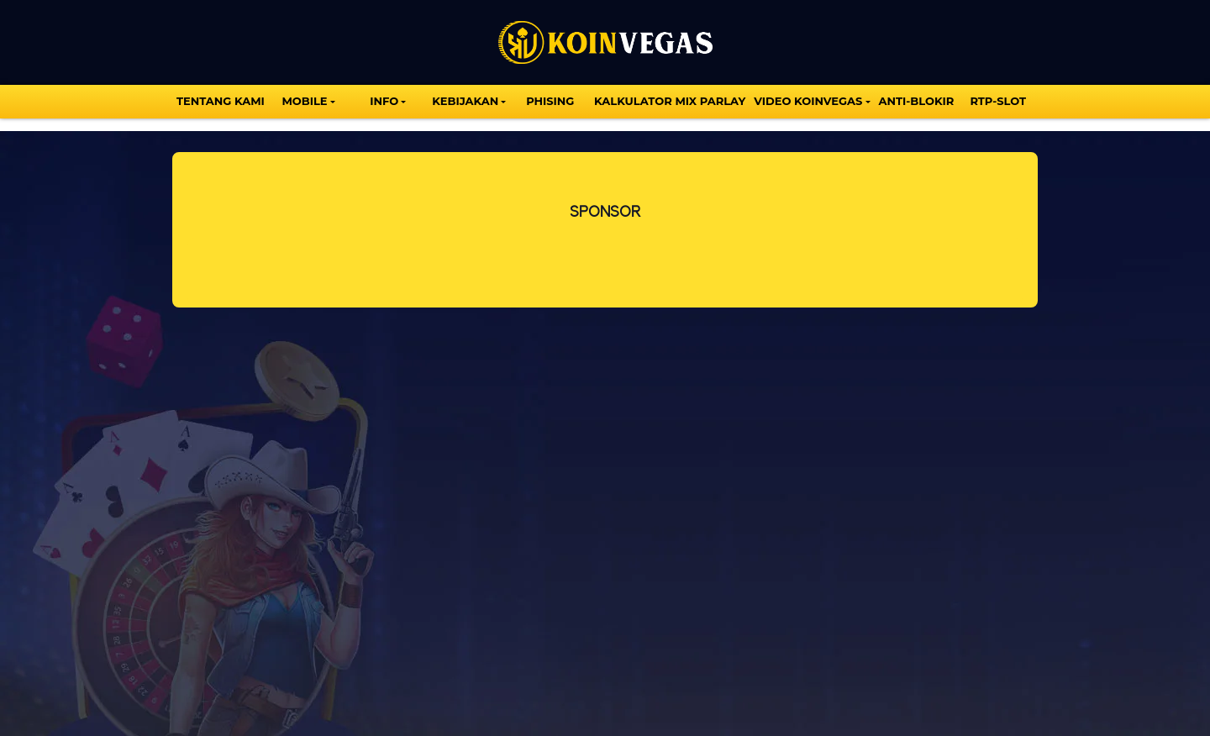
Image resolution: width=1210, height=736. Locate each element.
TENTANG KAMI (220, 101)
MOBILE (304, 101)
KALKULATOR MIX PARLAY (669, 101)
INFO (384, 101)
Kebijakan (465, 101)
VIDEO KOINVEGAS (808, 101)
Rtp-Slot (998, 101)
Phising (550, 101)
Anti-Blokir (917, 101)
